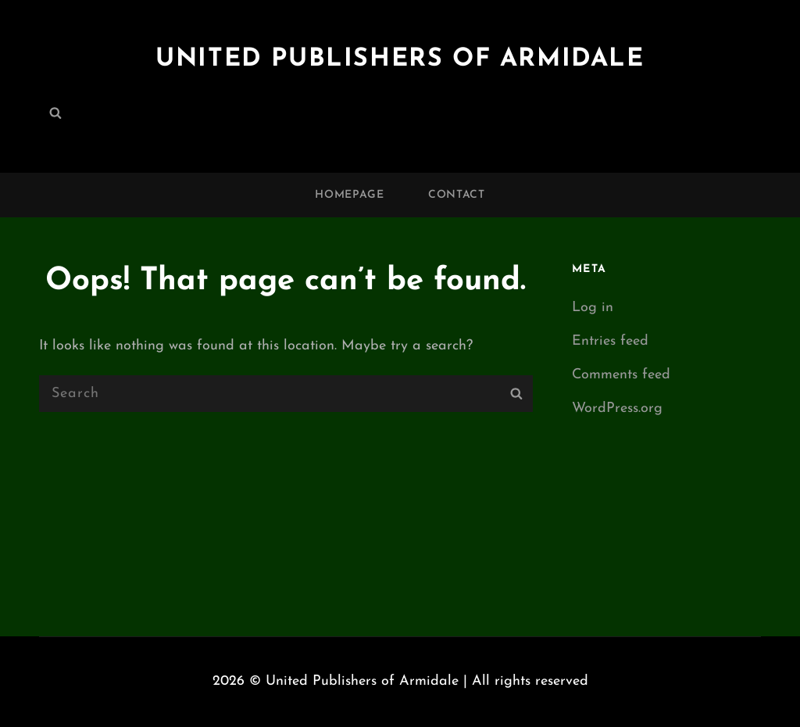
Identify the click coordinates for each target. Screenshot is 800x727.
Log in (592, 307)
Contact (456, 195)
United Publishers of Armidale (399, 59)
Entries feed (610, 341)
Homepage (349, 195)
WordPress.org (617, 408)
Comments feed (621, 374)
